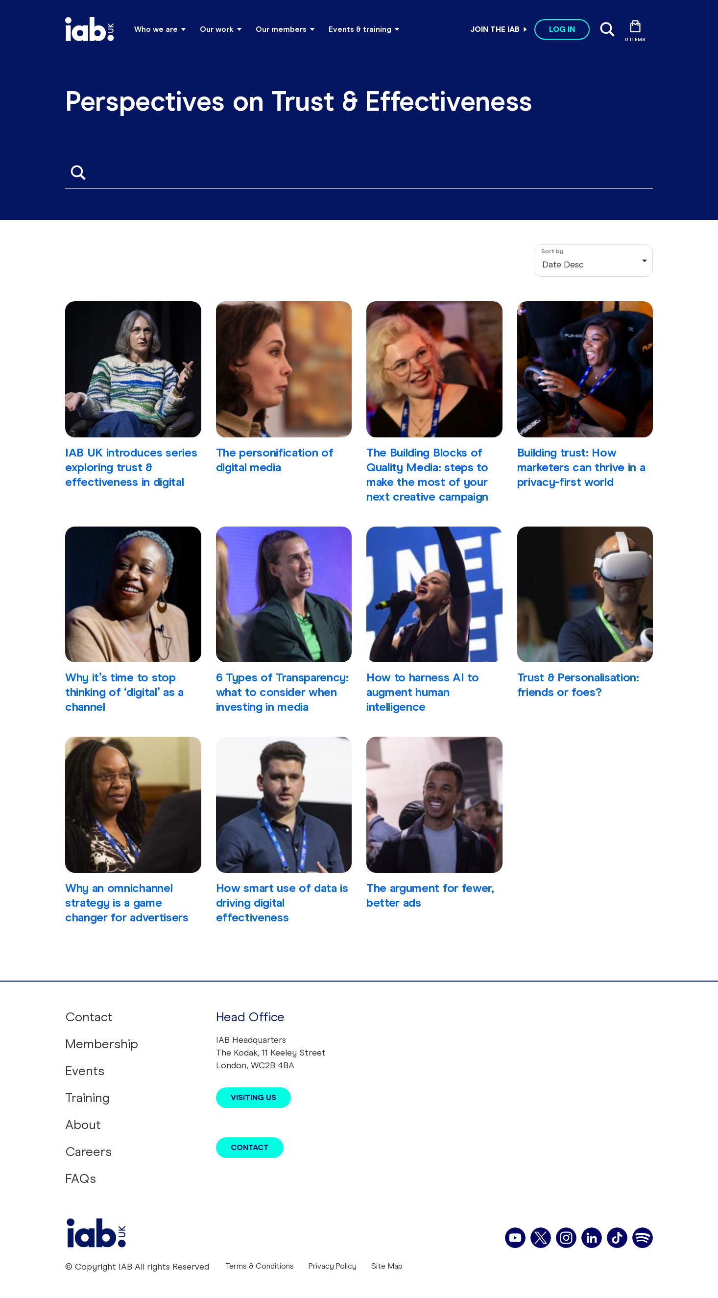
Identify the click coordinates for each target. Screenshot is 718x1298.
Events (84, 1071)
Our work (217, 29)
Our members (281, 29)
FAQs (80, 1178)
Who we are (156, 29)
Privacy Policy (333, 1266)
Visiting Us (253, 1097)
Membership (101, 1044)
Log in (562, 29)
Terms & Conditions (259, 1266)
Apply (78, 172)
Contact (89, 1017)
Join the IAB (495, 29)
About (83, 1124)
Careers (88, 1151)
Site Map (387, 1266)
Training (87, 1098)
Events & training (360, 29)
